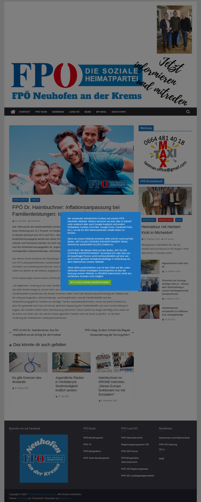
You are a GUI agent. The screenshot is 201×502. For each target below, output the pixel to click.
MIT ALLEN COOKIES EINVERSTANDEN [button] (89, 282)
